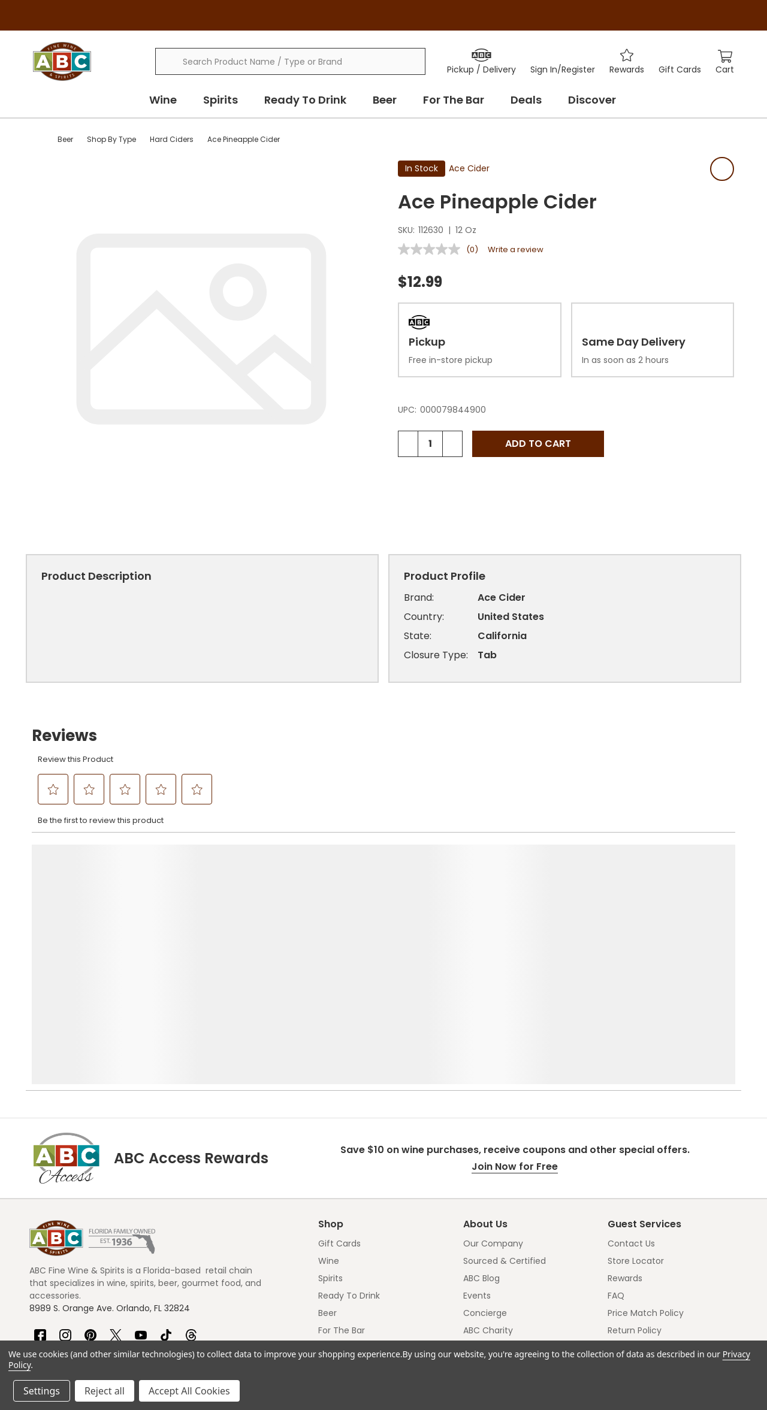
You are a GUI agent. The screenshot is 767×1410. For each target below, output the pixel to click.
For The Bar (453, 99)
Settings (41, 1390)
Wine (163, 99)
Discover (592, 99)
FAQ (616, 1296)
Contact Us (631, 1243)
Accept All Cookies (189, 1390)
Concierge (485, 1313)
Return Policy (635, 1330)
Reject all (104, 1390)
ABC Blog (481, 1278)
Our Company (493, 1243)
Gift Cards (339, 1243)
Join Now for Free (515, 1166)
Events (477, 1296)
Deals (526, 99)
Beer (385, 99)
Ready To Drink (305, 99)
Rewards (625, 1278)
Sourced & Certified (504, 1261)
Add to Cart (538, 443)
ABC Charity (488, 1330)
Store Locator (636, 1261)
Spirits (220, 99)
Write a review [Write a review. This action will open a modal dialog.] (515, 249)
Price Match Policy (646, 1313)
